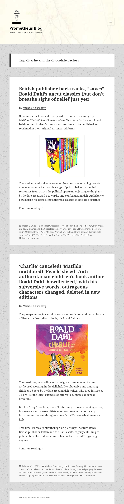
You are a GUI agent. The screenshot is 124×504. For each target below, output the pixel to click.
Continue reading (31, 208)
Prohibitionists (61, 231)
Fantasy (79, 466)
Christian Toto (69, 228)
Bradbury (23, 228)
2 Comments (89, 475)
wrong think (72, 475)
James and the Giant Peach (55, 472)
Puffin (87, 472)
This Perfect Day (84, 235)
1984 (89, 225)
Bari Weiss (98, 225)
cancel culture (36, 469)
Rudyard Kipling (26, 475)
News (21, 469)
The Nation (57, 235)
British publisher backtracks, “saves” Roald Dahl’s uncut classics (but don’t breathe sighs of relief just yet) (61, 94)
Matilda (28, 231)
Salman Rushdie (88, 231)
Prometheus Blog (25, 28)
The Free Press (43, 235)
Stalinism (39, 475)
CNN (79, 228)
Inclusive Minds (34, 472)
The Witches (69, 235)
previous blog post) (86, 183)
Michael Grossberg (34, 107)
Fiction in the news (73, 225)
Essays (71, 466)
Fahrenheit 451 (89, 228)
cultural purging (85, 469)
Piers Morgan (47, 231)
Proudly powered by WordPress (34, 497)
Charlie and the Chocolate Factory (45, 228)
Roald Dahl (74, 231)
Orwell (36, 231)
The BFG (31, 235)
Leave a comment (30, 238)
